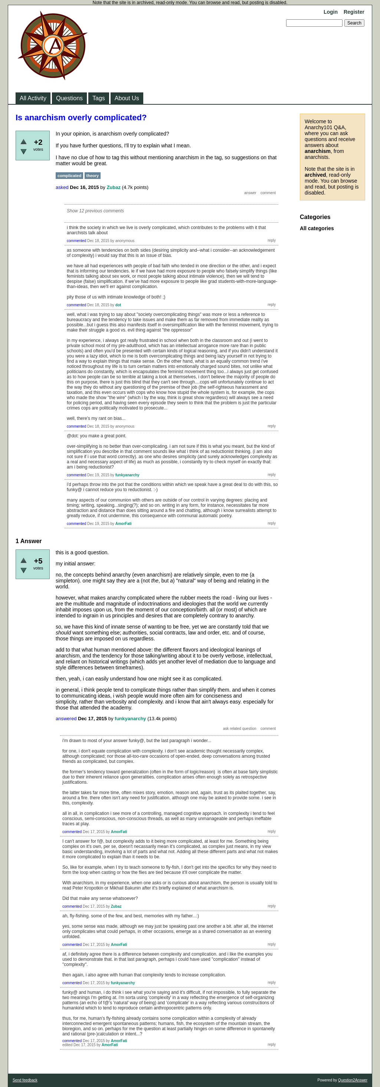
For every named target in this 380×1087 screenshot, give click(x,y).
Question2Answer (352, 1080)
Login (331, 12)
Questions (69, 98)
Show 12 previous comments (95, 210)
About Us (127, 98)
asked (62, 187)
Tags (98, 98)
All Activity (33, 98)
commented (76, 241)
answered (66, 718)
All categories (317, 228)
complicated (69, 175)
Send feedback (25, 1080)
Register (354, 12)
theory (92, 175)
